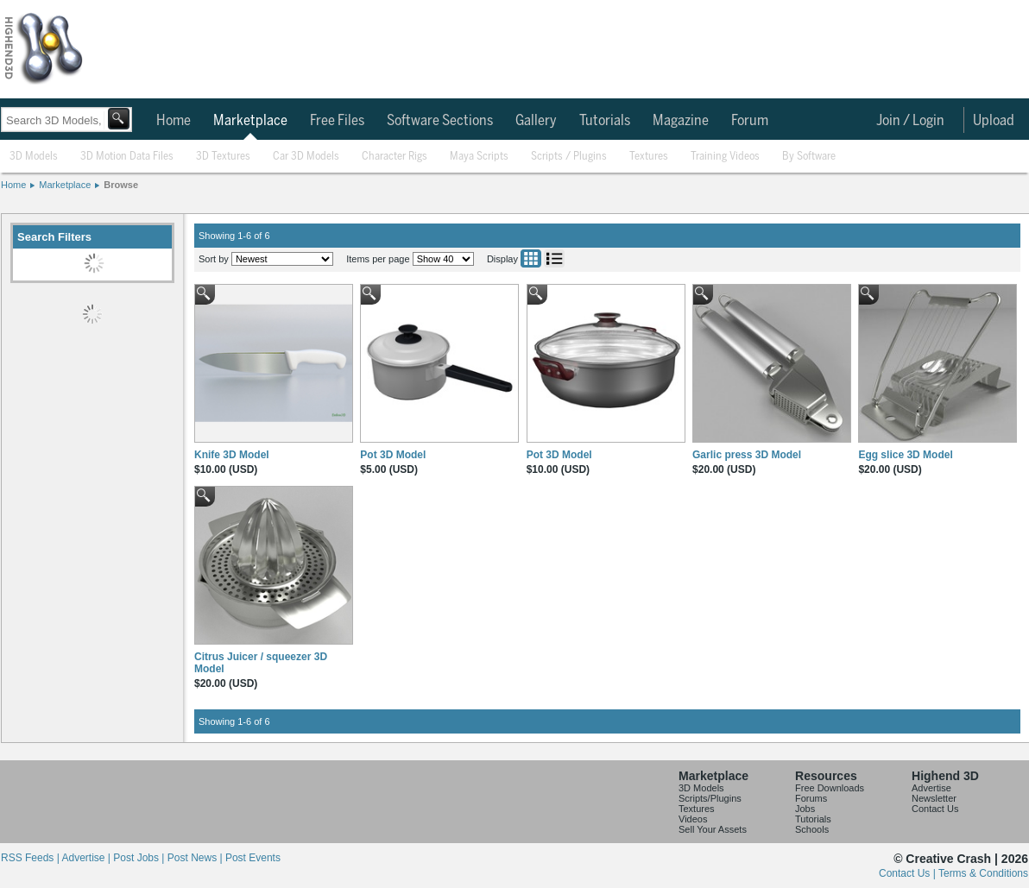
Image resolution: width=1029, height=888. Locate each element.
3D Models (33, 156)
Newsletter (934, 798)
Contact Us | (908, 873)
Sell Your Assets (713, 829)
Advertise (931, 788)
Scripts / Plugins (569, 156)
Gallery (536, 121)
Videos (693, 819)
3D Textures (223, 156)
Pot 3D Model (393, 455)
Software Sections (440, 121)
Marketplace (250, 121)
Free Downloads (829, 788)
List (554, 258)
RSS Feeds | (31, 858)
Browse (121, 184)
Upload (993, 121)
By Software (809, 156)
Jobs (805, 808)
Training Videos (725, 156)
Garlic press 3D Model (746, 455)
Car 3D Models (306, 156)
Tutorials (604, 121)
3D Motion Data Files (127, 156)
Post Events (253, 858)
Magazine (681, 121)
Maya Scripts (479, 156)
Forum (749, 121)
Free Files (337, 121)
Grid (531, 258)
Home (173, 121)
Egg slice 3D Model (905, 455)
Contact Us (935, 808)
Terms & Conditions (983, 873)
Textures (648, 156)
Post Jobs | (140, 858)
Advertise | (87, 858)
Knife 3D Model (231, 455)
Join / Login (910, 121)
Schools (812, 829)
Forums (811, 798)
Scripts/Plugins (710, 798)
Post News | (196, 858)
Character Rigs (394, 156)
